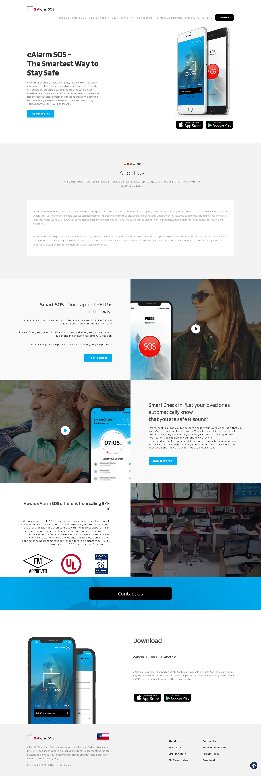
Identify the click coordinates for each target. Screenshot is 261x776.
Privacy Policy (194, 17)
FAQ (209, 17)
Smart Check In (99, 17)
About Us (63, 17)
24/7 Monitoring (123, 17)
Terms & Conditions (168, 17)
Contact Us (144, 17)
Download (209, 760)
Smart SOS (79, 17)
